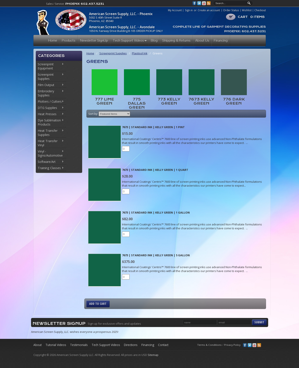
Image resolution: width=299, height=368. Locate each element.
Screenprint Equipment (50, 66)
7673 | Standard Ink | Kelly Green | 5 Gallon (156, 255)
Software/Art (50, 162)
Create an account (209, 10)
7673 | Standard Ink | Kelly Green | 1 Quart (155, 170)
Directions (131, 345)
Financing (147, 345)
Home (90, 53)
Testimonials (79, 345)
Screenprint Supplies (50, 76)
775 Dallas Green (137, 103)
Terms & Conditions (209, 344)
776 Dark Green (234, 101)
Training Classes (50, 168)
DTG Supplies (50, 108)
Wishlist (247, 10)
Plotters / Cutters (50, 101)
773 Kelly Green (169, 101)
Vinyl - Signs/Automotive (50, 153)
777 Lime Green (104, 101)
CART (251, 17)
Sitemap (153, 355)
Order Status (231, 10)
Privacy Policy (232, 344)
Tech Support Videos (106, 345)
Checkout (260, 10)
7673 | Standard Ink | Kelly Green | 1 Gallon (156, 212)
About (37, 345)
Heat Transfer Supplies (50, 133)
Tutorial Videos (55, 345)
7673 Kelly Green (201, 101)
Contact (163, 345)
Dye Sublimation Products (50, 122)
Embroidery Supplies (50, 93)
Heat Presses (50, 114)
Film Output (50, 85)
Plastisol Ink (139, 53)
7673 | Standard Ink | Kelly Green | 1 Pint (153, 127)
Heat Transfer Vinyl (50, 143)
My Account (175, 10)
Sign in (189, 10)
